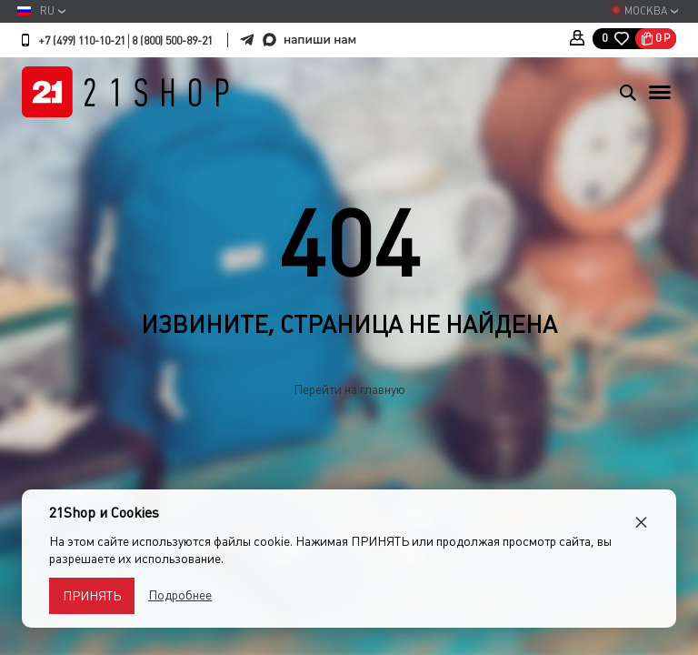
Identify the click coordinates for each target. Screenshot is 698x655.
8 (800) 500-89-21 (172, 41)
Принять (92, 596)
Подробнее (180, 595)
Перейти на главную (349, 389)
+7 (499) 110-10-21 (81, 41)
